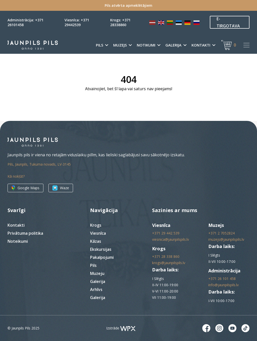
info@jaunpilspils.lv (223, 284)
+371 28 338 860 (165, 256)
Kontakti (200, 45)
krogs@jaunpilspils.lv (168, 262)
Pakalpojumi (102, 257)
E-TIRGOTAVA (228, 22)
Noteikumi (18, 241)
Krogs (95, 225)
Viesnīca (98, 233)
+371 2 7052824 (221, 233)
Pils (99, 45)
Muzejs (120, 45)
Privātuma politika (25, 233)
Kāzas (95, 241)
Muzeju (97, 273)
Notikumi (146, 45)
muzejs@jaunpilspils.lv (226, 239)
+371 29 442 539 (165, 233)
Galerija (173, 45)
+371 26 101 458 (222, 278)
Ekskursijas (100, 249)
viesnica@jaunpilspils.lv (170, 239)
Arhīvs (96, 289)
